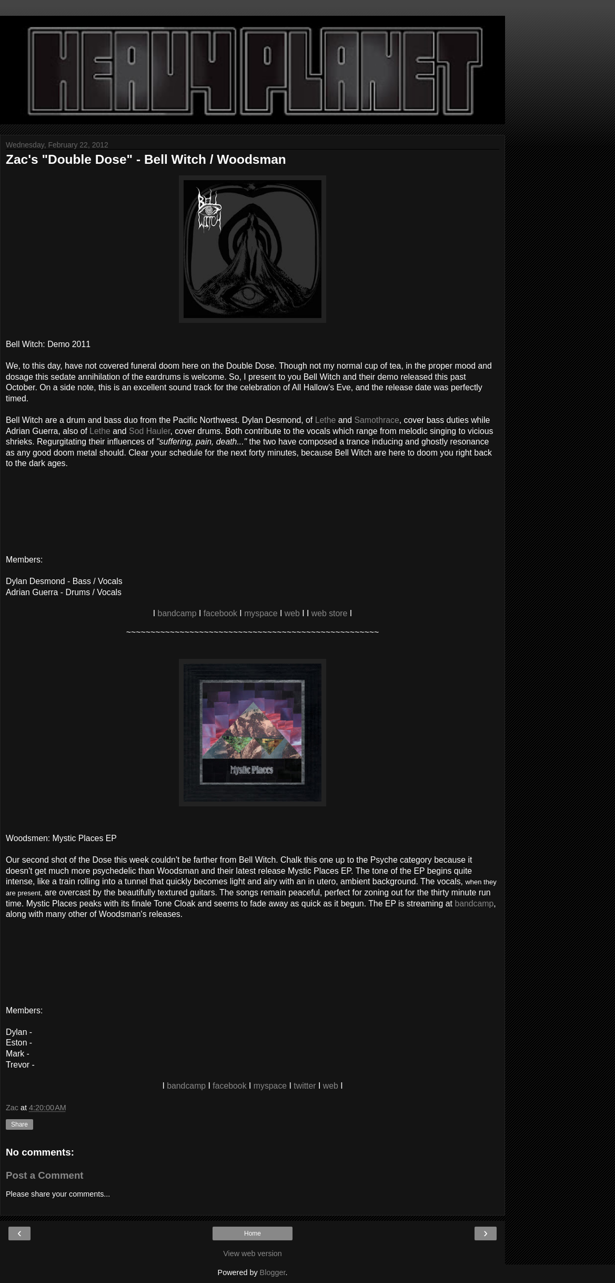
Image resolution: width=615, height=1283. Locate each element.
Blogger (273, 1272)
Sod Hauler (149, 431)
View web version (252, 1253)
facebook (220, 613)
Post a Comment (45, 1175)
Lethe (325, 420)
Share (19, 1124)
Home (252, 1233)
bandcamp (177, 613)
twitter (305, 1085)
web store (329, 613)
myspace (260, 613)
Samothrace (376, 420)
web (292, 613)
